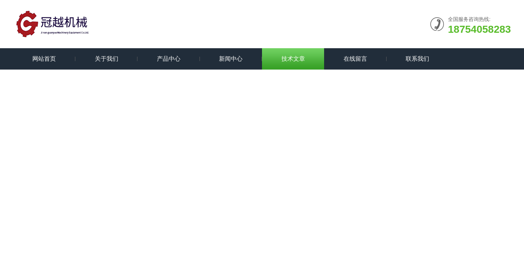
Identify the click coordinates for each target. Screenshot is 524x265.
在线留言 (355, 59)
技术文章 (293, 59)
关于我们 (106, 59)
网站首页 (44, 59)
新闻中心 (231, 59)
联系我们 (417, 59)
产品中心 (168, 59)
